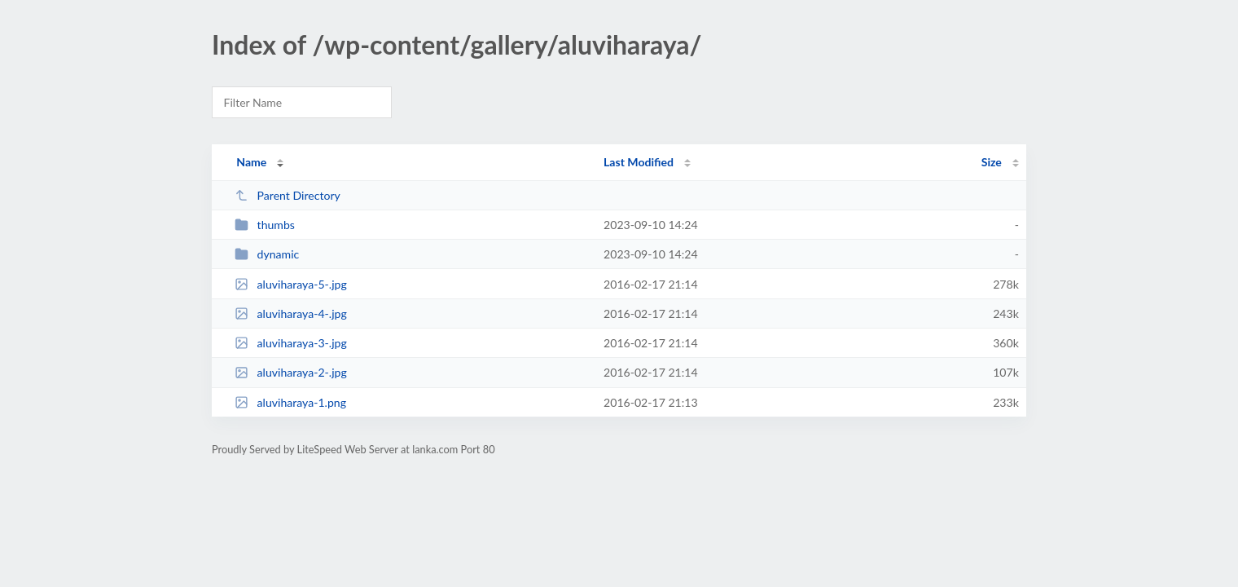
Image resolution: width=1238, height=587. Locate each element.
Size (991, 162)
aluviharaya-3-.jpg (291, 343)
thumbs (265, 225)
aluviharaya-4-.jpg (291, 313)
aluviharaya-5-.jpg (291, 284)
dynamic (267, 254)
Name (251, 162)
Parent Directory (287, 195)
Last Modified (639, 162)
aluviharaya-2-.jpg (291, 372)
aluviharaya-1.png (290, 402)
